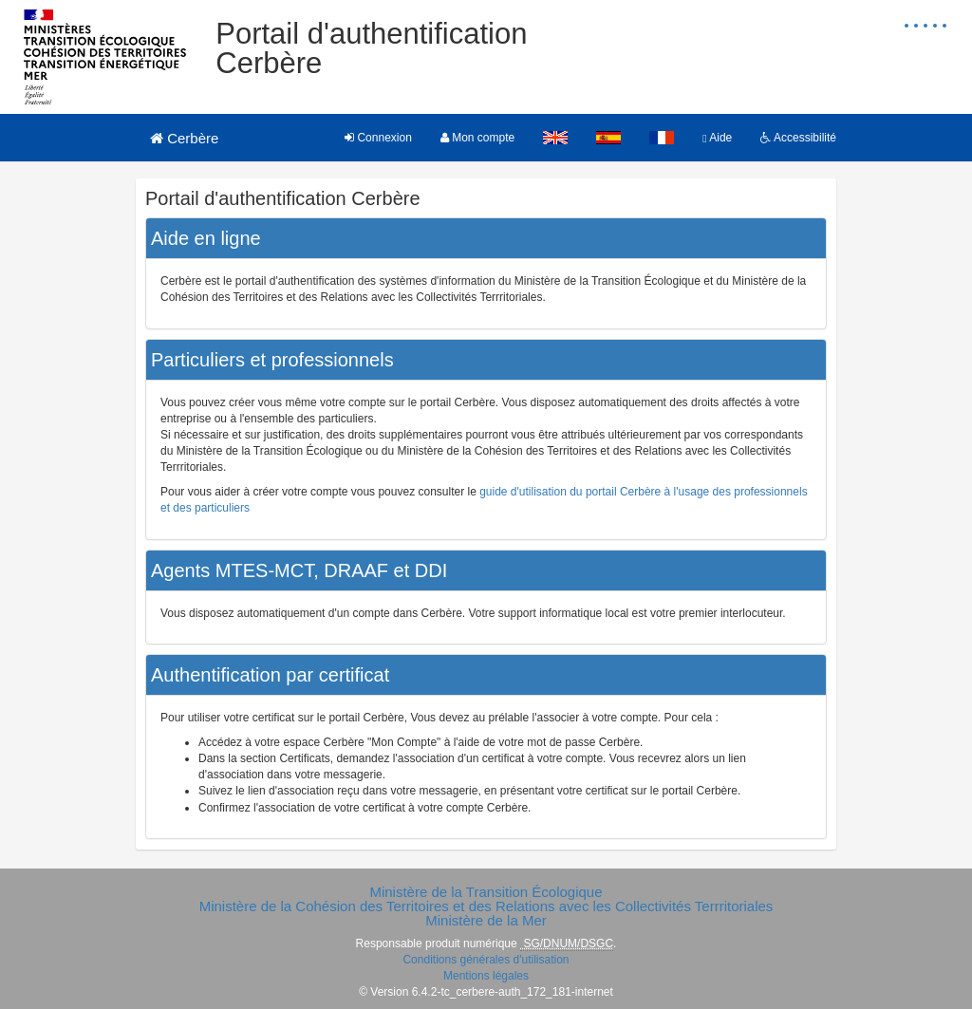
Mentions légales (486, 975)
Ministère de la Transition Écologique (485, 892)
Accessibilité (798, 137)
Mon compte (477, 137)
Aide (717, 137)
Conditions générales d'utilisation (485, 959)
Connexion (378, 137)
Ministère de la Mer (486, 920)
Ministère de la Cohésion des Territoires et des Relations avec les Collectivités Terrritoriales (486, 906)
